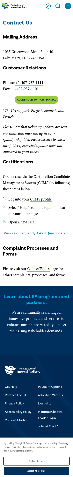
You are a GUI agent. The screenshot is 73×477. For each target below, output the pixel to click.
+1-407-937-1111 (29, 83)
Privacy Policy (14, 403)
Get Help (11, 387)
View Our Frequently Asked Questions (33, 233)
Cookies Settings (36, 461)
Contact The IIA (15, 395)
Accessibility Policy (18, 412)
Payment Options (50, 387)
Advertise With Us (50, 395)
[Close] (66, 443)
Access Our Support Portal (36, 100)
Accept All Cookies (36, 471)
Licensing (44, 403)
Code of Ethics (38, 269)
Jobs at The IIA (48, 426)
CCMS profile (41, 199)
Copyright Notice (16, 420)
